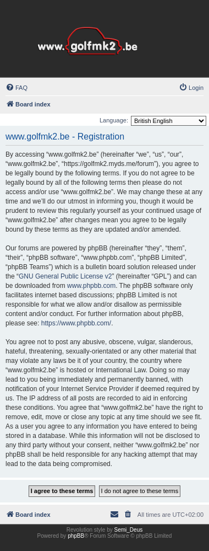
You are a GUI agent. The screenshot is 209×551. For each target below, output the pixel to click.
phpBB (76, 536)
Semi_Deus (128, 530)
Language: (114, 120)
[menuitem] (17, 87)
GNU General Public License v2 (65, 276)
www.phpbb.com (91, 286)
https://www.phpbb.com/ (76, 323)
